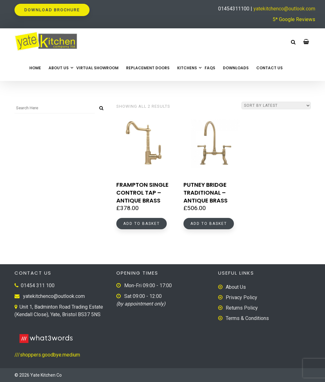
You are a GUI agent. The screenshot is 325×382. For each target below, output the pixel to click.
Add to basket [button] (141, 223)
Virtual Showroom (97, 68)
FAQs (210, 68)
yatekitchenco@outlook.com (284, 9)
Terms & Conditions (247, 318)
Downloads (236, 68)
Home (35, 68)
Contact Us (269, 68)
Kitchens (187, 68)
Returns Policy (242, 308)
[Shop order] (276, 105)
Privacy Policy (241, 297)
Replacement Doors (148, 68)
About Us (59, 68)
